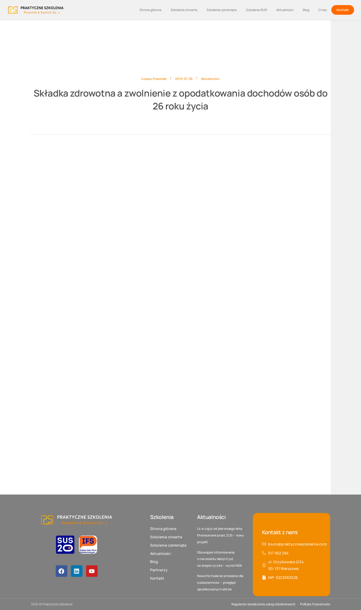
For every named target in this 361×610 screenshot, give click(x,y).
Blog (306, 10)
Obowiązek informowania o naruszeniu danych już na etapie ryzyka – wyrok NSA (219, 559)
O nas (322, 10)
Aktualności (285, 10)
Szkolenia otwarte (184, 10)
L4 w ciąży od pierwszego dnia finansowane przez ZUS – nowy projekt (220, 535)
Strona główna (150, 10)
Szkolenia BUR (256, 10)
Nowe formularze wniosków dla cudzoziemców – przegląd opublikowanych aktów (220, 582)
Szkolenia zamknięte (222, 10)
